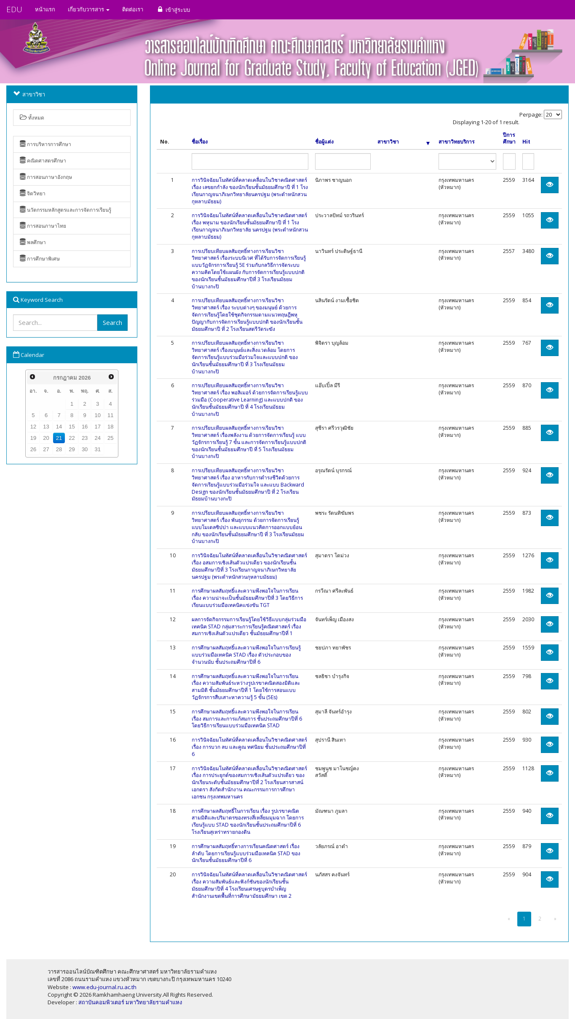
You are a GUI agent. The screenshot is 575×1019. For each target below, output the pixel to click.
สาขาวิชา (403, 141)
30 (85, 449)
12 (33, 426)
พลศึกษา (33, 242)
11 (110, 415)
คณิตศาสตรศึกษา (43, 160)
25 (110, 438)
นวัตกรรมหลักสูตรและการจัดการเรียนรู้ (65, 209)
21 (59, 438)
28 (59, 449)
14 (59, 426)
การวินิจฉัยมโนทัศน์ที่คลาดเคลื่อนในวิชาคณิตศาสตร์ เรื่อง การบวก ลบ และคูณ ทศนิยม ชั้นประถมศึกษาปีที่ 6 (249, 747)
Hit (526, 141)
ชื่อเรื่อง (200, 141)
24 (97, 438)
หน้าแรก (45, 9)
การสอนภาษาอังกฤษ (46, 177)
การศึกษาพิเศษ (40, 258)
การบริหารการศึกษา (45, 144)
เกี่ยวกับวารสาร (89, 9)
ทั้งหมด (32, 117)
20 (46, 438)
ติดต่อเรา (132, 9)
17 (97, 426)
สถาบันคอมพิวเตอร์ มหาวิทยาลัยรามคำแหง (130, 1002)
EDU (14, 9)
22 (72, 438)
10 (97, 415)
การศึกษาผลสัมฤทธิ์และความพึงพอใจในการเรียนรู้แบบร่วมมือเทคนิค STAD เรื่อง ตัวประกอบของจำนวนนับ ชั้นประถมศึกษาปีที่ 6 (246, 654)
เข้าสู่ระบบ (173, 9)
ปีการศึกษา (509, 139)
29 (72, 449)
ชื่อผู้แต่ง (324, 141)
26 (33, 449)
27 (46, 449)
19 (33, 438)
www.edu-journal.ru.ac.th (104, 987)
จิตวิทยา (32, 193)
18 (110, 426)
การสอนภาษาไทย (43, 225)
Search (112, 322)
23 (85, 438)
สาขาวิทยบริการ (456, 141)
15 (72, 426)
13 (46, 426)
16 (85, 426)
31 (97, 449)
